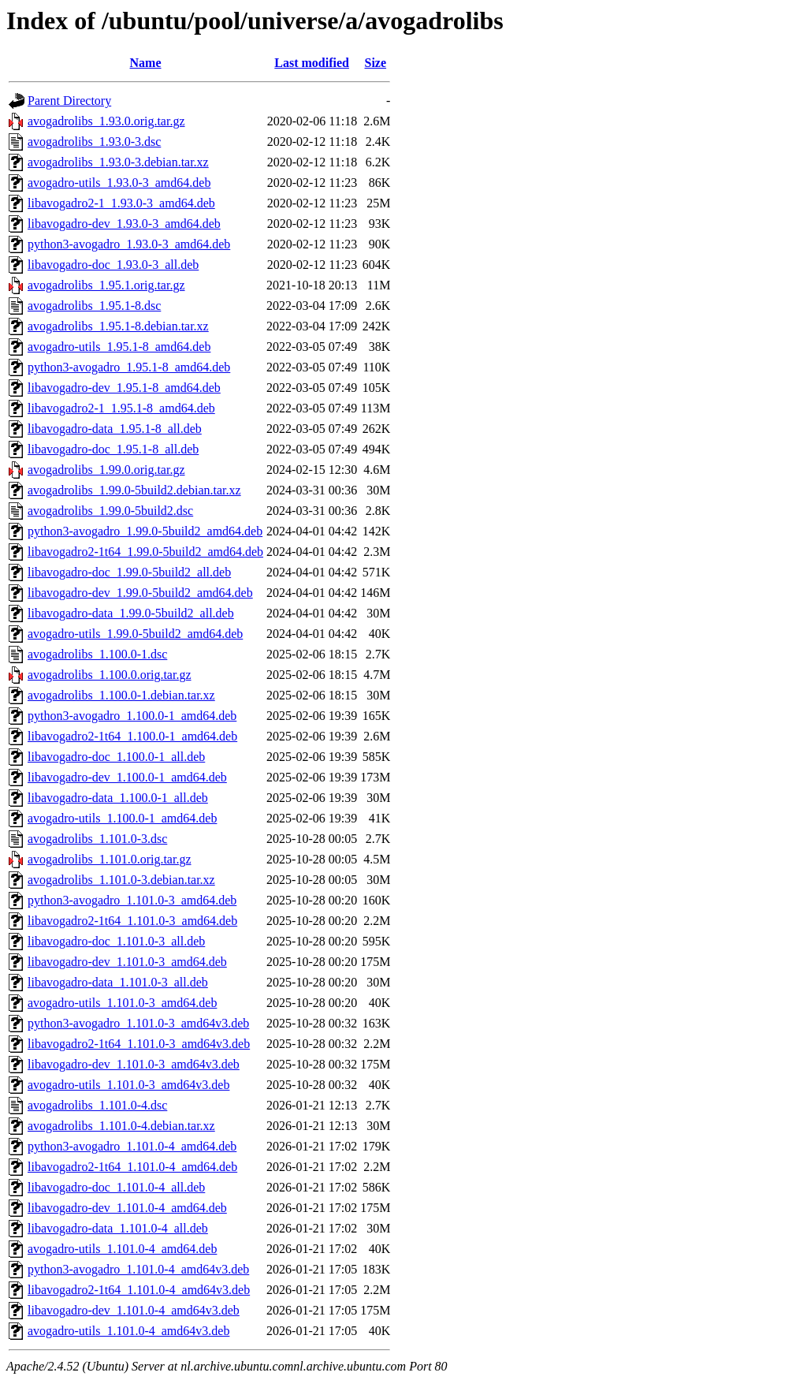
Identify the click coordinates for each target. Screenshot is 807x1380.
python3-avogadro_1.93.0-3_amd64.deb (129, 244)
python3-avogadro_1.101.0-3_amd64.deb (132, 900)
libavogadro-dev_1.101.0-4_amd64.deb (127, 1207)
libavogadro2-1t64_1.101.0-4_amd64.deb (132, 1166)
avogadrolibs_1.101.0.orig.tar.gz (110, 859)
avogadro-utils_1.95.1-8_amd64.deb (119, 346)
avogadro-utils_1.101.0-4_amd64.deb (122, 1248)
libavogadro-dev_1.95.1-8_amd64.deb (124, 387)
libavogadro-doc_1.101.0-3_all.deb (116, 941)
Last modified (311, 62)
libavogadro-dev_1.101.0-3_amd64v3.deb (134, 1064)
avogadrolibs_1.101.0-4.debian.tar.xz (121, 1125)
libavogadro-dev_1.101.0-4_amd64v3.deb (134, 1310)
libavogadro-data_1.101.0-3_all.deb (118, 982)
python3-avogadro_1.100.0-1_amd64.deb (132, 715)
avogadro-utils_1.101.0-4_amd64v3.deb (128, 1330)
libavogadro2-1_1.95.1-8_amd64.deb (121, 408)
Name (146, 62)
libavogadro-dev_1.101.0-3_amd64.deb (127, 961)
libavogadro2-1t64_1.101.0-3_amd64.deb (132, 920)
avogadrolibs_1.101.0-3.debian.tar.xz (121, 879)
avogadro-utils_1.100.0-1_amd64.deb (122, 818)
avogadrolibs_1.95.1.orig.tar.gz (106, 285)
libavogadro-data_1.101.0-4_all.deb (118, 1228)
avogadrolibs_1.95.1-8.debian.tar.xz (118, 326)
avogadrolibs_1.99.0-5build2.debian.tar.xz (134, 490)
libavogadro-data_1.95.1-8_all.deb (115, 428)
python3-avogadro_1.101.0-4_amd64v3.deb (138, 1269)
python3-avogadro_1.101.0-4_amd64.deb (132, 1146)
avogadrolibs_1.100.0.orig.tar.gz (110, 674)
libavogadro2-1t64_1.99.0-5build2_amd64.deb (145, 551)
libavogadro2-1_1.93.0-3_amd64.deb (121, 203)
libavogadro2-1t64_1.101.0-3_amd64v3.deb (139, 1043)
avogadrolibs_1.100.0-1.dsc (97, 654)
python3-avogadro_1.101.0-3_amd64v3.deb (138, 1023)
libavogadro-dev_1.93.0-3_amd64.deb (124, 223)
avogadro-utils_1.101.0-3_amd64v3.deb (128, 1084)
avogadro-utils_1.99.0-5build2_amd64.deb (135, 633)
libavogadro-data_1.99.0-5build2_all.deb (131, 613)
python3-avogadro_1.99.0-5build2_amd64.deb (145, 531)
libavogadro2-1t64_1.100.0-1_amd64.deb (132, 736)
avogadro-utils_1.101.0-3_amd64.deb (122, 1002)
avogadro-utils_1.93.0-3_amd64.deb (119, 182)
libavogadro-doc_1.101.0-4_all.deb (116, 1187)
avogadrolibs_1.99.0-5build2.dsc (110, 510)
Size (376, 62)
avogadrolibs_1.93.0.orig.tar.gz (106, 121)
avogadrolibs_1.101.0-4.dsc (97, 1105)
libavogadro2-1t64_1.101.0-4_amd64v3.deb (139, 1289)
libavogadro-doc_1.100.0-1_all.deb (116, 756)
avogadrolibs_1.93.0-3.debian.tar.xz (118, 162)
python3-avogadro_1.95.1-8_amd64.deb (129, 367)
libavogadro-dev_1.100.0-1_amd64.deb (127, 777)
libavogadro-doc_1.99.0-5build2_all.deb (129, 572)
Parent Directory (69, 100)
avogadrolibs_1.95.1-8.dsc (94, 305)
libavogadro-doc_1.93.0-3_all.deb (113, 264)
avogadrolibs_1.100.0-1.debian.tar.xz (121, 695)
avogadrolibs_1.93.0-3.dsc (94, 141)
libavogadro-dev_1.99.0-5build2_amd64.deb (140, 592)
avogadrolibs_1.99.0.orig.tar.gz (106, 469)
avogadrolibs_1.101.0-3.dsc (97, 838)
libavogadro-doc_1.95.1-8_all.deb (113, 449)
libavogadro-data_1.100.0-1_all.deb (118, 797)
